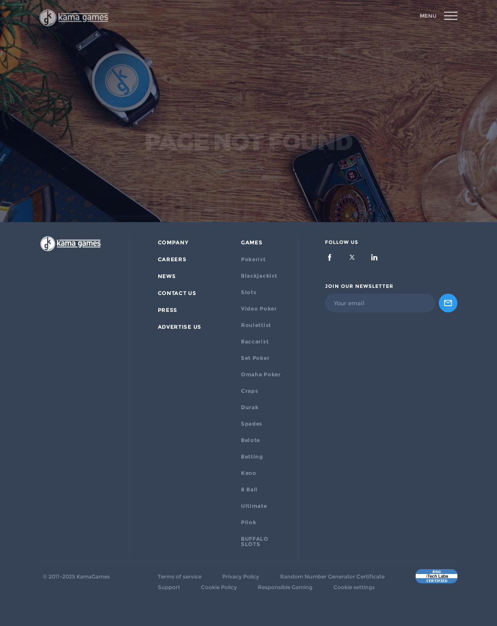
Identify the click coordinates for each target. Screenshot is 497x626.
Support (169, 587)
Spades (251, 424)
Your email (349, 303)
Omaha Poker (261, 374)
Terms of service (179, 577)
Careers (172, 259)
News (167, 276)
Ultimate (254, 506)
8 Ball (249, 489)
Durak (250, 407)
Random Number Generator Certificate (332, 577)
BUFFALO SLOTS (255, 541)
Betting (252, 456)
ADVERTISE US (179, 327)
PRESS (168, 310)
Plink (249, 522)
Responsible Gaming (285, 587)
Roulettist (256, 325)
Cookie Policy (219, 587)
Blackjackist (259, 276)
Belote (250, 440)
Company (173, 242)
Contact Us (177, 293)
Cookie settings (354, 587)
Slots (249, 292)
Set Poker (255, 358)
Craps (249, 391)
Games (252, 242)
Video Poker (259, 308)
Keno (249, 473)
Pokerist (253, 259)
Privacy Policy (240, 577)
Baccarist (255, 341)
